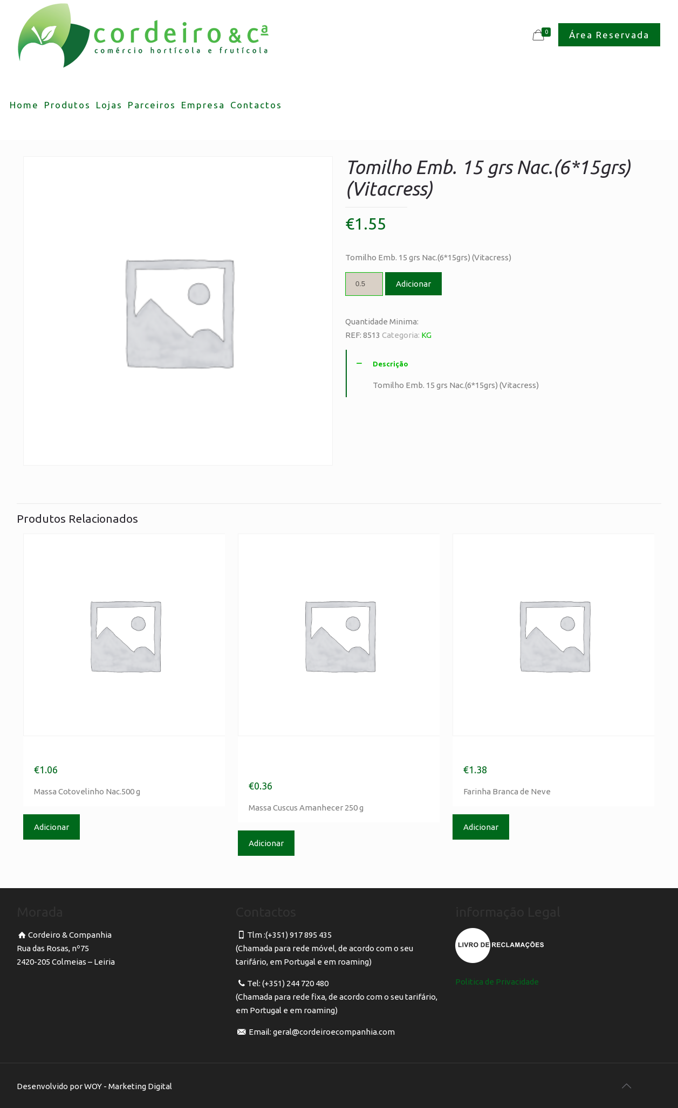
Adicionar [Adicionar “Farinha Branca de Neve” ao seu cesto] (480, 827)
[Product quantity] (364, 284)
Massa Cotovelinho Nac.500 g (122, 752)
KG (426, 335)
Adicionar (413, 283)
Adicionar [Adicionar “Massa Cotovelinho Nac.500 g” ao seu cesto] (51, 827)
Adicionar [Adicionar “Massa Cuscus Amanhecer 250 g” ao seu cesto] (266, 843)
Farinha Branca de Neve (534, 752)
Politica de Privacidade (497, 981)
